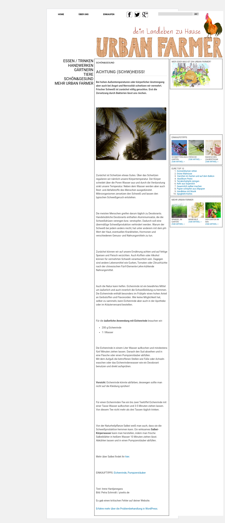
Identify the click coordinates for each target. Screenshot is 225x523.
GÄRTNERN (83, 70)
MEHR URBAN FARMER (74, 83)
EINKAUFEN (108, 14)
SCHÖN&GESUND (78, 79)
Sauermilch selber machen (189, 186)
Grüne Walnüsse (184, 173)
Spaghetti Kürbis (184, 194)
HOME (61, 14)
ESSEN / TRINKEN (78, 61)
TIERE (88, 74)
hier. (127, 456)
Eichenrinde (120, 472)
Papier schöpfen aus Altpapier (191, 189)
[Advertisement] (83, 145)
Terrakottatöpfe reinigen (188, 181)
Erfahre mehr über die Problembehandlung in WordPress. (127, 508)
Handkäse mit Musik (186, 191)
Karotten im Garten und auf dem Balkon (195, 176)
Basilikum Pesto (184, 179)
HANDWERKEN (80, 65)
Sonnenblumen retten (187, 171)
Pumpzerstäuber (137, 472)
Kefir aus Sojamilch (186, 183)
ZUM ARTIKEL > (178, 162)
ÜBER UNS (84, 14)
